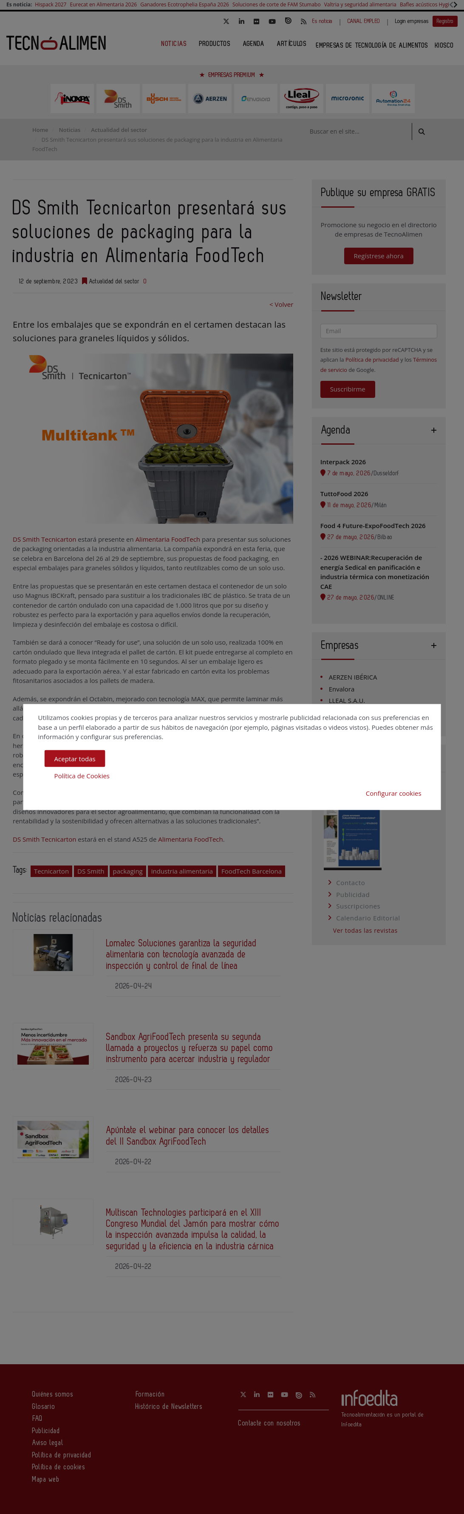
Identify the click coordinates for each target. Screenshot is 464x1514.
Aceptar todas (75, 758)
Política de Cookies (82, 775)
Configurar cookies (394, 792)
